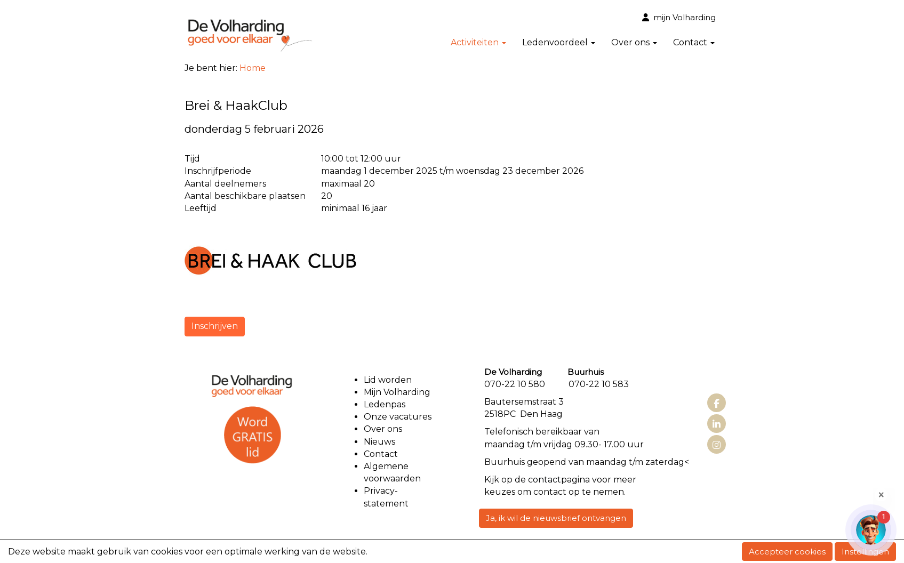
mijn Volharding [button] (679, 17)
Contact (694, 42)
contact (544, 479)
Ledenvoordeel (558, 42)
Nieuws (379, 442)
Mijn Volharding (397, 392)
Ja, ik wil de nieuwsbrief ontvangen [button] (556, 518)
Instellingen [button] (865, 551)
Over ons (634, 42)
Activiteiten (478, 42)
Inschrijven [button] (214, 326)
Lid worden (388, 380)
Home (252, 68)
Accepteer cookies (787, 551)
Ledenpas (384, 404)
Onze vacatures (399, 417)
